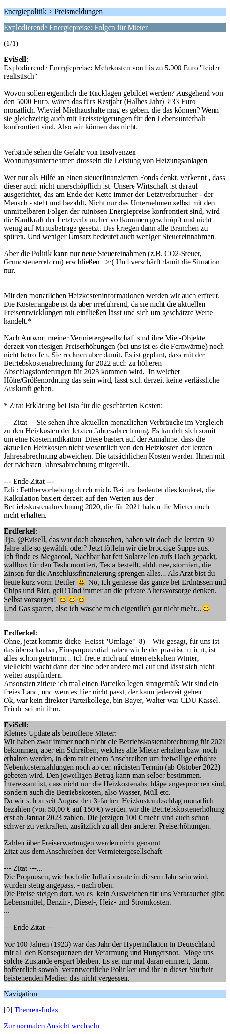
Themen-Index (36, 1010)
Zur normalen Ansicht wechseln (51, 1026)
